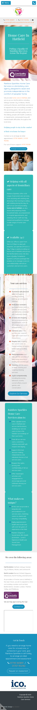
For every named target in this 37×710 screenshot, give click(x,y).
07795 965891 (9, 20)
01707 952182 (24, 20)
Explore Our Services (18, 393)
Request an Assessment (18, 671)
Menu (5, 3)
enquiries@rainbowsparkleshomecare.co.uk (19, 22)
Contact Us (18, 606)
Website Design (7, 707)
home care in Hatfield (19, 98)
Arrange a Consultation (18, 149)
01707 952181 (26, 144)
